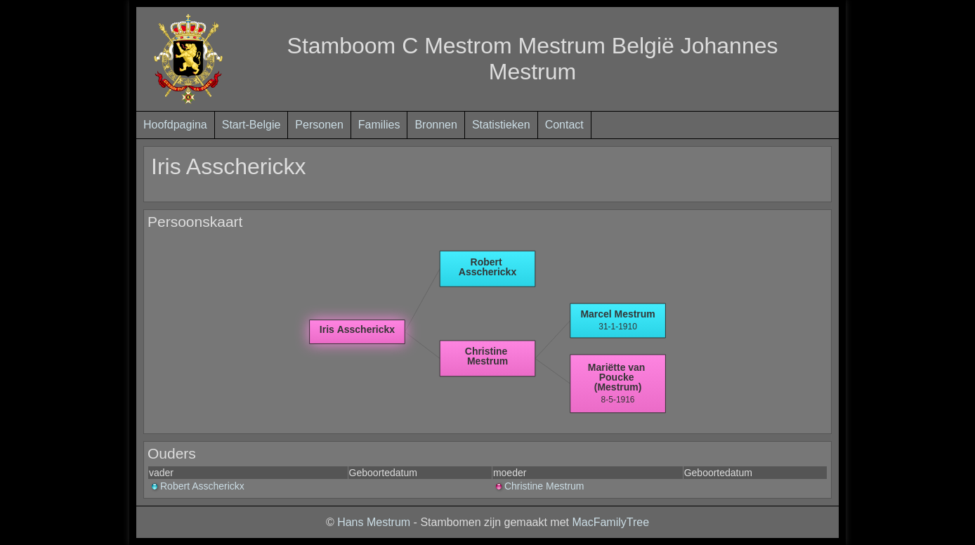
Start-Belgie (251, 125)
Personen (319, 125)
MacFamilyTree (610, 522)
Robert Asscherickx (196, 486)
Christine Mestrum (538, 486)
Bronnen (435, 125)
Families (379, 125)
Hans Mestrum (373, 522)
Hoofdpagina (175, 125)
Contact (564, 125)
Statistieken (501, 125)
